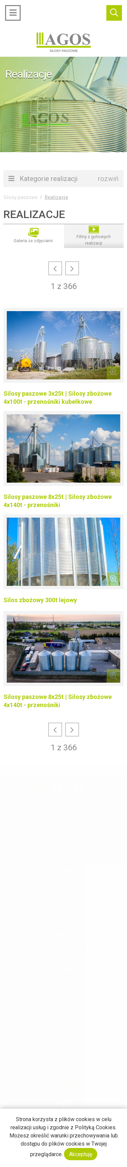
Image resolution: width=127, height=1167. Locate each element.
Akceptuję (80, 1154)
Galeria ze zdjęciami (33, 235)
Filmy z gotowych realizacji (94, 236)
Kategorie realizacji (63, 179)
